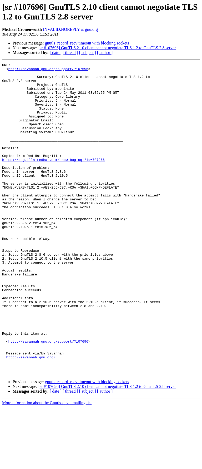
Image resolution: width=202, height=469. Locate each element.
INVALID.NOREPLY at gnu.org (70, 29)
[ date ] (56, 52)
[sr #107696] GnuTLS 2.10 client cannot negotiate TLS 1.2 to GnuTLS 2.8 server (107, 48)
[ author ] (105, 52)
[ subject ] (87, 52)
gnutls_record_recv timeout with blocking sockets (87, 43)
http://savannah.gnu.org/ (30, 416)
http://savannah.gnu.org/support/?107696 (48, 70)
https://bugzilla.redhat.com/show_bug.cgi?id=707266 (53, 179)
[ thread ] (70, 52)
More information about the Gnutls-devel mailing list (47, 464)
